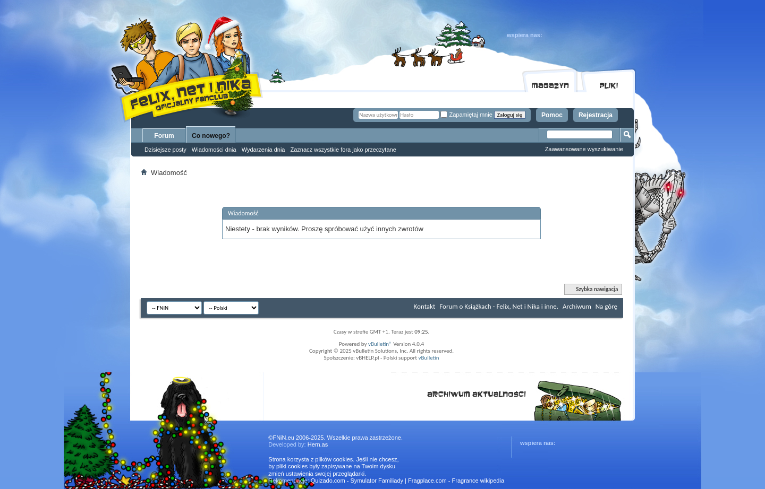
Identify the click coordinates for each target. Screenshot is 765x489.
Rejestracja (596, 115)
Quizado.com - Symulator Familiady (357, 480)
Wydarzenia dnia (263, 149)
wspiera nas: (524, 35)
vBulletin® (380, 343)
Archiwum (577, 306)
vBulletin (428, 357)
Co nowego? (211, 135)
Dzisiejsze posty (165, 149)
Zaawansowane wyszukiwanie (584, 149)
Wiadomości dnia (214, 149)
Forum (164, 135)
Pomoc (552, 115)
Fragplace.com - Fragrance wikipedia (456, 480)
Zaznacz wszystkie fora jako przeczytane (343, 149)
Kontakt (425, 306)
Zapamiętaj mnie (466, 114)
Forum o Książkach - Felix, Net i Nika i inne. (498, 306)
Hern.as (318, 444)
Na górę (606, 306)
